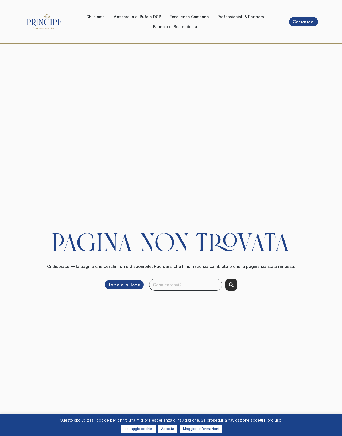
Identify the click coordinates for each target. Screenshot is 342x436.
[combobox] (185, 285)
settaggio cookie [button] (138, 428)
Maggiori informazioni (201, 428)
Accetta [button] (167, 428)
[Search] (231, 285)
